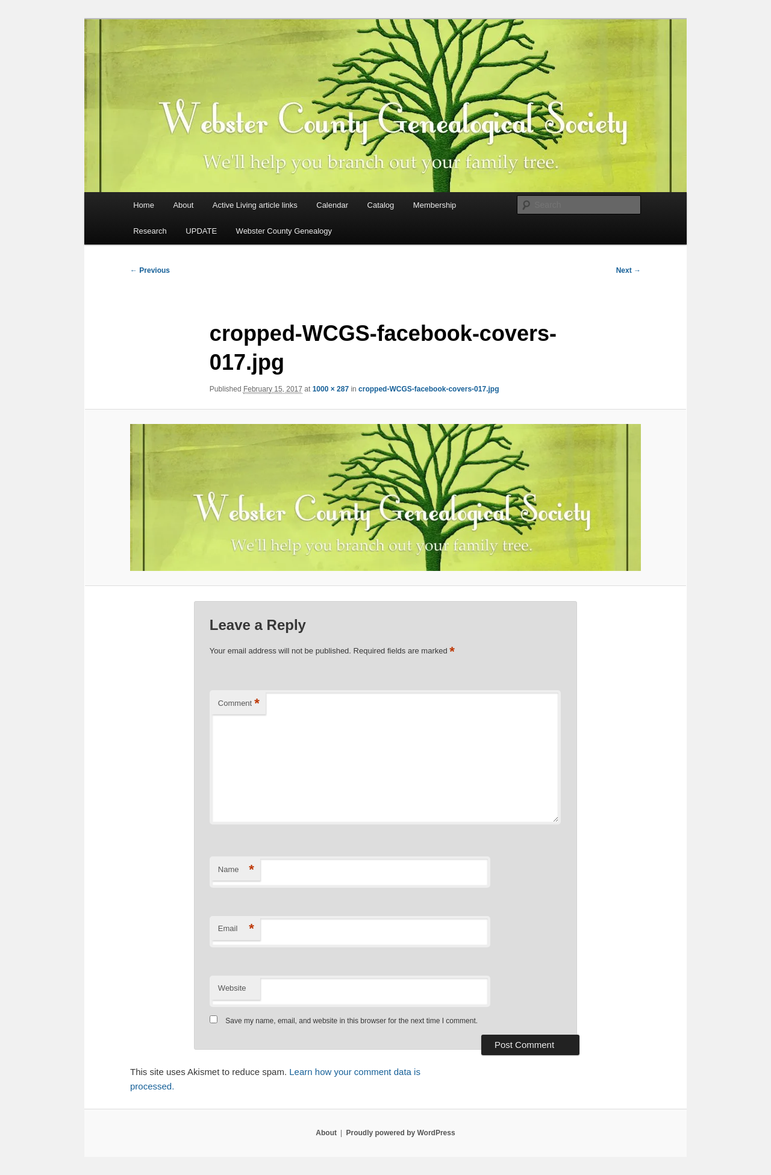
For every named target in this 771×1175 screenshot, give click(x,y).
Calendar (332, 205)
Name (236, 870)
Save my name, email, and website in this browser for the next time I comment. (351, 1021)
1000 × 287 (331, 389)
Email (236, 929)
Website (232, 988)
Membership (435, 205)
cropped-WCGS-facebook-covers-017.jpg (428, 389)
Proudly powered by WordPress (400, 1133)
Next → (628, 270)
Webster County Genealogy (284, 230)
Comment (239, 703)
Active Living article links (255, 205)
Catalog (381, 205)
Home (143, 205)
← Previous (150, 270)
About (183, 205)
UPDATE (201, 230)
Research (150, 230)
